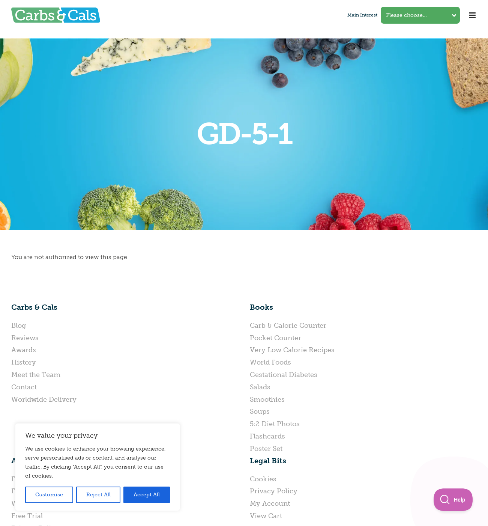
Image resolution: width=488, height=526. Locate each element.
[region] (97, 467)
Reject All (98, 494)
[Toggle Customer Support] (453, 499)
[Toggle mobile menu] (473, 15)
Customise (49, 494)
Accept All (147, 494)
